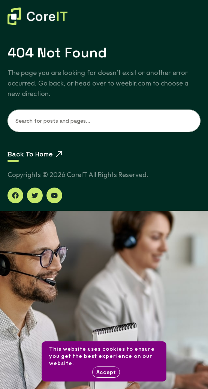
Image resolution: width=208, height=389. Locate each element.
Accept (106, 372)
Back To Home (34, 154)
